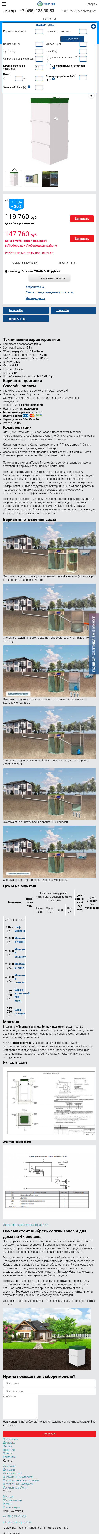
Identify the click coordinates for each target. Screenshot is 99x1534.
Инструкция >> (35, 298)
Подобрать (72, 39)
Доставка (9, 1447)
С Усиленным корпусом (18, 1488)
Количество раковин (57, 31)
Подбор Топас (45, 25)
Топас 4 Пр (16, 310)
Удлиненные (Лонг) (15, 1492)
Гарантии (9, 1454)
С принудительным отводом (21, 1485)
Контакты (49, 18)
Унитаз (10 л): (53, 44)
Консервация (11, 1512)
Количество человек (15, 31)
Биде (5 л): (52, 51)
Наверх (90, 4)
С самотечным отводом (18, 1481)
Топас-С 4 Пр (17, 318)
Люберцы (9, 11)
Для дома (9, 1470)
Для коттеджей (12, 1477)
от (4, 78)
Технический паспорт (51, 278)
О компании (10, 1443)
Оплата (7, 1458)
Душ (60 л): (9, 51)
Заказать (82, 219)
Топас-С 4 (62, 310)
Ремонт (7, 1508)
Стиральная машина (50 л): (18, 58)
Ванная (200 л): (11, 44)
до (24, 78)
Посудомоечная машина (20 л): (62, 59)
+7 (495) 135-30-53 (37, 10)
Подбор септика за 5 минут (94, 644)
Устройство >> (35, 287)
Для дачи (9, 1474)
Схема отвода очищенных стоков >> (49, 292)
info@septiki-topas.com (17, 1526)
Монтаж (8, 1501)
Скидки (7, 1451)
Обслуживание (12, 1505)
